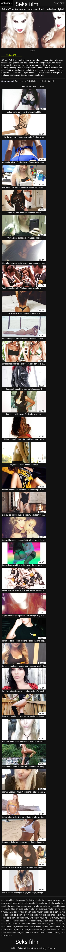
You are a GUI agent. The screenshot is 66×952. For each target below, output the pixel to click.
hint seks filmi (36, 918)
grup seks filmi (57, 915)
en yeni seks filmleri (34, 912)
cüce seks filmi (8, 909)
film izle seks (32, 915)
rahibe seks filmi (36, 930)
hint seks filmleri (50, 918)
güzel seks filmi (8, 918)
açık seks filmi (7, 900)
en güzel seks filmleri (25, 909)
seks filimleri (27, 932)
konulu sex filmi (22, 924)
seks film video (40, 932)
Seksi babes (32, 81)
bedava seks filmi (40, 903)
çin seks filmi (46, 906)
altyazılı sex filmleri (23, 900)
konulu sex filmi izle (40, 924)
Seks (4, 9)
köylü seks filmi (8, 927)
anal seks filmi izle (47, 81)
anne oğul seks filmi (55, 900)
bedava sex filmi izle (30, 906)
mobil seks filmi (57, 927)
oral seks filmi (22, 930)
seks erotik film (13, 932)
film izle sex (44, 915)
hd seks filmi (22, 918)
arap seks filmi (7, 903)
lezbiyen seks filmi (24, 927)
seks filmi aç (53, 932)
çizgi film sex (58, 906)
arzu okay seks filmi (23, 903)
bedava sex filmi (12, 906)
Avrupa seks (20, 81)
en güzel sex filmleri (45, 909)
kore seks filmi (57, 924)
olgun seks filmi (8, 930)
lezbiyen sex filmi (41, 927)
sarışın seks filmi (51, 930)
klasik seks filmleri (33, 921)
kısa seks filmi (17, 921)
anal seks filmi (39, 900)
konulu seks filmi (50, 921)
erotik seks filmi (51, 912)
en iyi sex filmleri (16, 912)
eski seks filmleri (17, 915)
